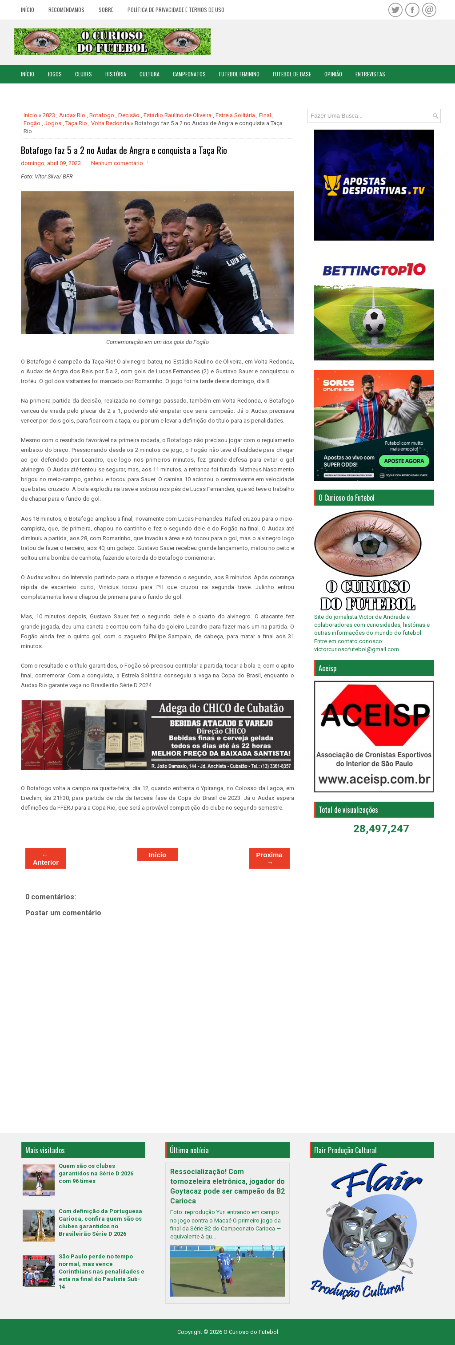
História (115, 74)
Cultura (150, 74)
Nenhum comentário (117, 163)
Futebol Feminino (239, 74)
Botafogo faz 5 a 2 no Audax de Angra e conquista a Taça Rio (124, 150)
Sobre (106, 9)
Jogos (55, 74)
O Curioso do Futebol (251, 1332)
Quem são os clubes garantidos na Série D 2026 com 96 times (96, 1173)
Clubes (83, 74)
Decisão (129, 115)
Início (27, 9)
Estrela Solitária (235, 115)
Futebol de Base (292, 74)
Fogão (32, 123)
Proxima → (269, 858)
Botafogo (101, 115)
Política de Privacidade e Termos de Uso (176, 9)
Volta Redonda (110, 123)
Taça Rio (76, 123)
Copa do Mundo (39, 92)
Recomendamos (66, 9)
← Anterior (46, 858)
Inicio (30, 115)
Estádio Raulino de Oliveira (178, 115)
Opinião (333, 74)
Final (265, 115)
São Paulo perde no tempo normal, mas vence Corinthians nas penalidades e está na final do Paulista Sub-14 (101, 1271)
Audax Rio (72, 115)
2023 (49, 115)
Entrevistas (370, 74)
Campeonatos (189, 74)
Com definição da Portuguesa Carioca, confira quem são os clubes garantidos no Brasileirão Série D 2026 (100, 1222)
